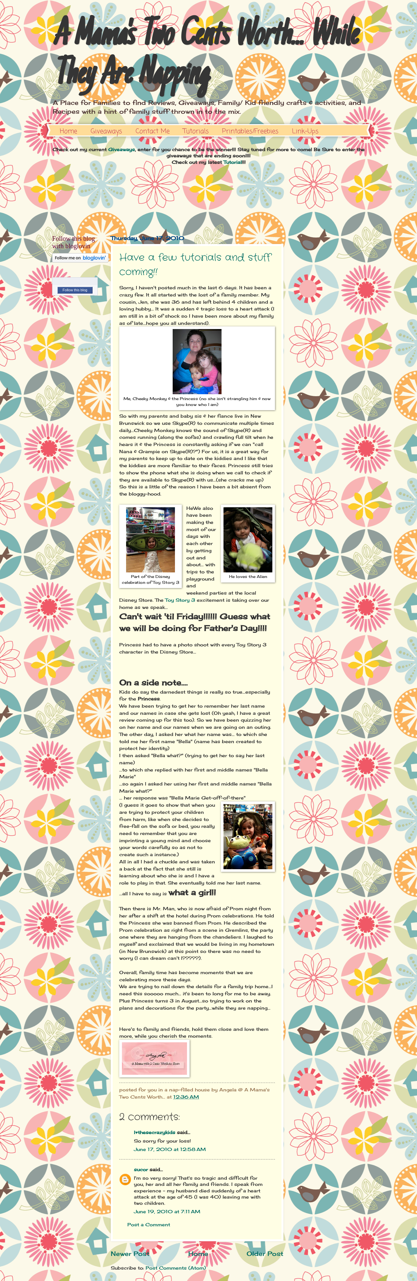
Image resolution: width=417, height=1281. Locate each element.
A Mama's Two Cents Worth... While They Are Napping (204, 56)
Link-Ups (305, 131)
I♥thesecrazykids (154, 1132)
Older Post (265, 1254)
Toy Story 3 (180, 600)
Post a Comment (148, 1224)
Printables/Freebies (250, 131)
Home (68, 131)
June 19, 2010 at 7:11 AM (167, 1211)
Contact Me (153, 131)
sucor (141, 1169)
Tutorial (232, 162)
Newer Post (130, 1254)
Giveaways (106, 131)
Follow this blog (75, 290)
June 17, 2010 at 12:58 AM (170, 1149)
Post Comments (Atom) (176, 1268)
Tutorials (196, 131)
